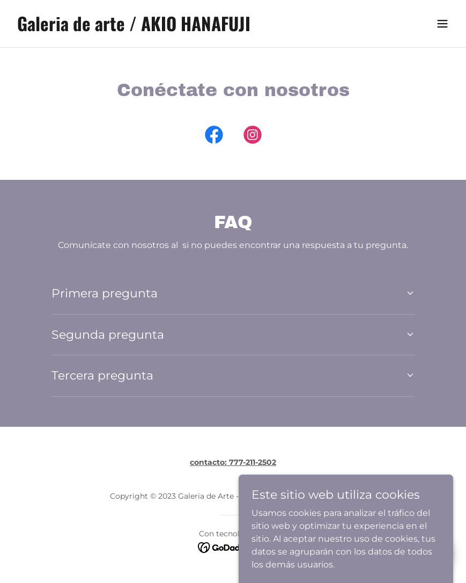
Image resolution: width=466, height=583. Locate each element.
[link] (133, 28)
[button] (442, 23)
